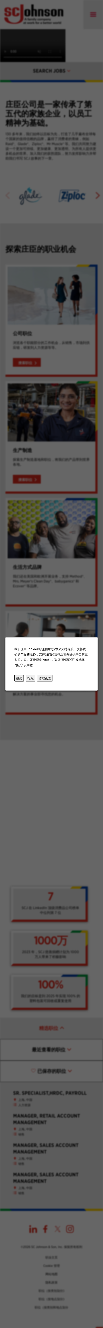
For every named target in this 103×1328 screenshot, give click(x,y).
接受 (19, 678)
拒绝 (30, 678)
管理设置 (45, 678)
